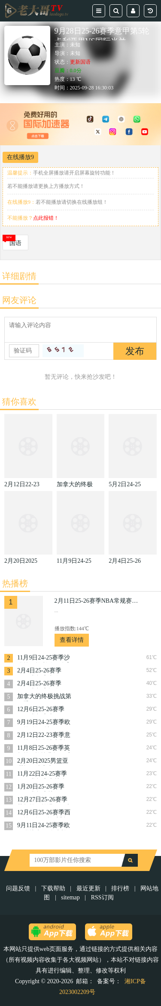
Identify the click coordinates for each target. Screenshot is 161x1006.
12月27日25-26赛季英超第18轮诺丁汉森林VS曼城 (44, 800)
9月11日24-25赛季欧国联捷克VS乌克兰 (43, 826)
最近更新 (88, 888)
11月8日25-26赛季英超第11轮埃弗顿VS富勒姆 (45, 749)
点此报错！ (46, 218)
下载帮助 (53, 888)
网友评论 (19, 300)
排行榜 (120, 888)
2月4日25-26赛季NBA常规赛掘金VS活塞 (42, 684)
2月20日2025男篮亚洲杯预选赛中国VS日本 (45, 762)
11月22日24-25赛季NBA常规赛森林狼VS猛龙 (42, 774)
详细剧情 (19, 276)
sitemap (70, 897)
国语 (15, 243)
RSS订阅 (102, 897)
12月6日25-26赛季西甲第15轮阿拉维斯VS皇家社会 (45, 813)
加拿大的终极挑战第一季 (44, 697)
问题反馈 (19, 888)
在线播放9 (20, 157)
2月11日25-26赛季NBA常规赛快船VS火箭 (97, 601)
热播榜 (15, 583)
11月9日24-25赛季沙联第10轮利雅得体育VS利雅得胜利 (44, 658)
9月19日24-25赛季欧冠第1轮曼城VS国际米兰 (43, 723)
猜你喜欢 (19, 401)
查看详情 (72, 640)
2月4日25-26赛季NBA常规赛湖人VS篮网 (42, 671)
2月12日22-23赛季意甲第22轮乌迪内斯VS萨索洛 (45, 736)
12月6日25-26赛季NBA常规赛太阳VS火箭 (42, 710)
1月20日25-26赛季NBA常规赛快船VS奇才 (42, 787)
